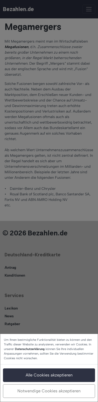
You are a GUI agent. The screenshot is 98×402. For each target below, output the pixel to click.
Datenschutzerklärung (30, 349)
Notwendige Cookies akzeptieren (49, 390)
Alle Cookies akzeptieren (49, 375)
